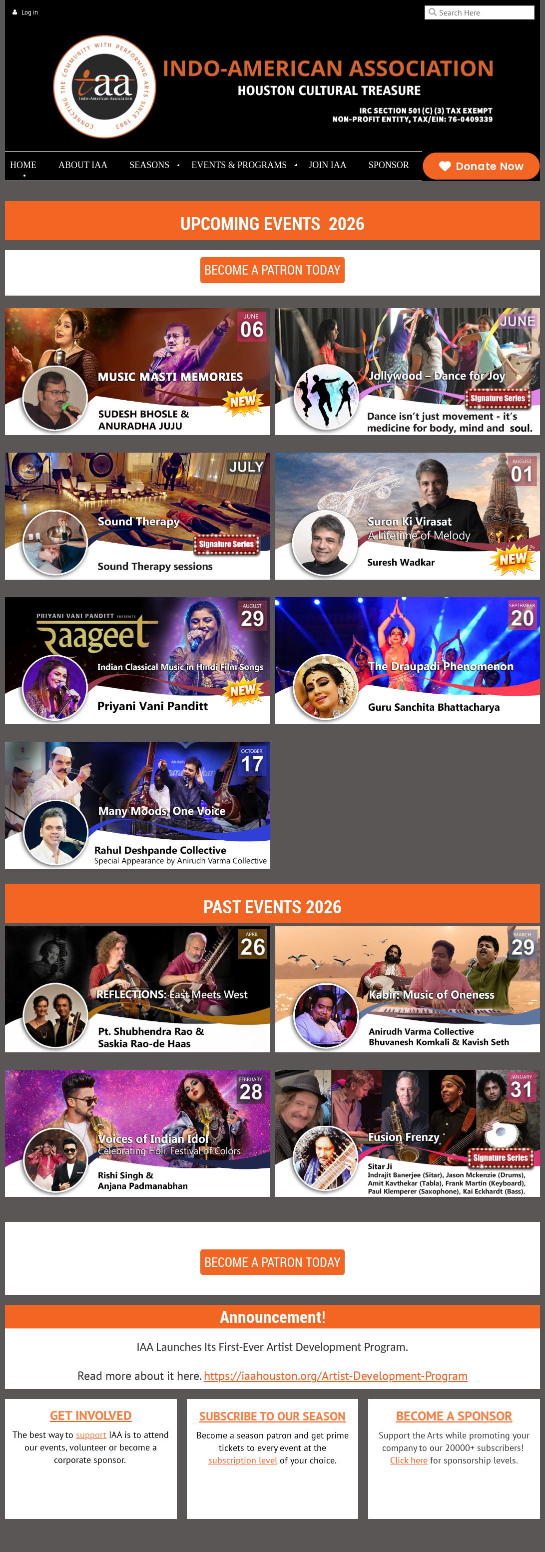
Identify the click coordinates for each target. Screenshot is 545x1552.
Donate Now (480, 166)
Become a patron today (272, 270)
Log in (29, 12)
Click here (409, 1460)
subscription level (242, 1460)
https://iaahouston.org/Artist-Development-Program (336, 1375)
